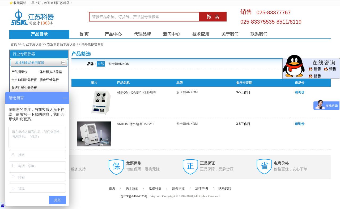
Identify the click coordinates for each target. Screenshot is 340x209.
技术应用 (200, 34)
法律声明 (201, 188)
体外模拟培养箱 (92, 44)
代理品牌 (142, 34)
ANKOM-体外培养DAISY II (136, 124)
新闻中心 (171, 34)
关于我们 (230, 34)
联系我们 (258, 34)
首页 (14, 44)
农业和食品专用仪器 (61, 44)
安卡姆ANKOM (119, 64)
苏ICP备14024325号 (134, 196)
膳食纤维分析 (49, 80)
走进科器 (155, 188)
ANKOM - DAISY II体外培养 (136, 92)
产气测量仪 (19, 72)
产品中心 (113, 34)
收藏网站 (20, 3)
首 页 (84, 34)
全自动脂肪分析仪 (24, 80)
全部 (100, 64)
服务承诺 (178, 188)
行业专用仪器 (32, 44)
